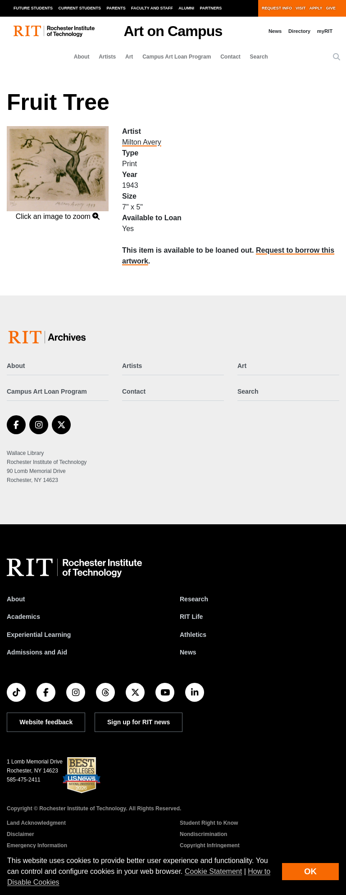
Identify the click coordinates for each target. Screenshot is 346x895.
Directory (299, 31)
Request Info (277, 8)
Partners (211, 8)
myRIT (324, 31)
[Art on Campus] (49, 337)
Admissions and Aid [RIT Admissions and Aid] (37, 652)
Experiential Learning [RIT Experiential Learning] (39, 634)
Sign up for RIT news (138, 722)
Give (331, 8)
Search (259, 57)
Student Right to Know (209, 823)
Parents (116, 8)
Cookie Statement (213, 871)
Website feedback (46, 722)
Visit (300, 8)
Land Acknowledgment (36, 823)
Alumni (186, 8)
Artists (107, 57)
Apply (316, 8)
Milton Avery (141, 142)
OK (310, 871)
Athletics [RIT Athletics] (193, 634)
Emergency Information (37, 845)
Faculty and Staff (152, 8)
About (82, 57)
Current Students (80, 8)
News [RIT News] (188, 652)
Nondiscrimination (203, 834)
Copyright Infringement (210, 845)
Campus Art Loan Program (176, 57)
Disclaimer (20, 834)
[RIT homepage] (54, 31)
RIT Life (191, 616)
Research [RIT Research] (194, 599)
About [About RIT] (16, 599)
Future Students (33, 8)
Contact (230, 57)
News (275, 31)
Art (129, 57)
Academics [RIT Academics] (23, 616)
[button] (336, 57)
